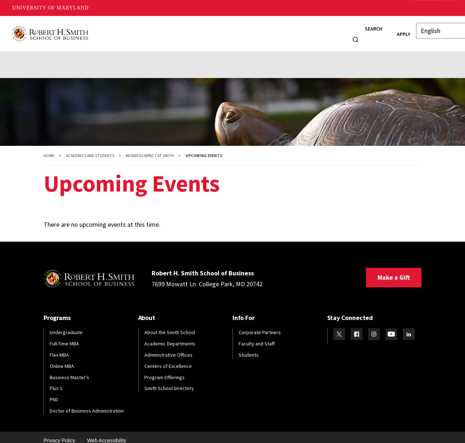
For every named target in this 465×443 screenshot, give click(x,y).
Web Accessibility (106, 433)
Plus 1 (56, 381)
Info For (326, 29)
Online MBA (62, 359)
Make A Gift (433, 8)
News (301, 30)
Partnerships (102, 55)
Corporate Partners (260, 325)
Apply (391, 30)
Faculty (236, 30)
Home (49, 148)
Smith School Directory (169, 381)
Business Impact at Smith (150, 148)
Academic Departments (170, 336)
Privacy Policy (59, 433)
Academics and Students (90, 148)
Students (172, 30)
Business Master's (69, 370)
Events (38, 55)
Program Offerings (164, 370)
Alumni (205, 30)
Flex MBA (59, 347)
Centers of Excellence (168, 359)
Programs (135, 30)
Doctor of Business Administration (87, 403)
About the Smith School (169, 325)
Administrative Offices (168, 347)
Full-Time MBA (64, 336)
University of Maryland (50, 8)
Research (269, 30)
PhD (54, 392)
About (102, 30)
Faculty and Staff (257, 336)
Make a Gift (394, 270)
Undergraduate (66, 325)
